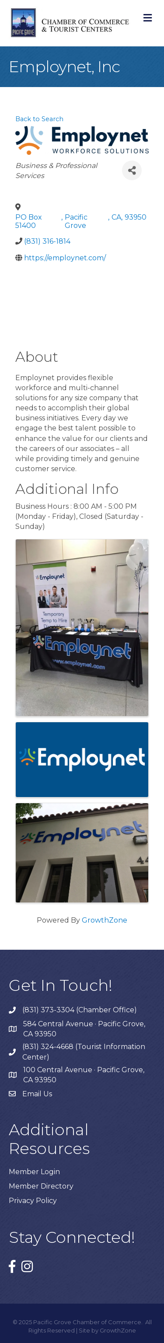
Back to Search (39, 119)
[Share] (132, 170)
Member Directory (41, 1186)
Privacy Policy (33, 1200)
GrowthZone (104, 920)
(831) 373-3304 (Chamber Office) (79, 1010)
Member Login (34, 1172)
